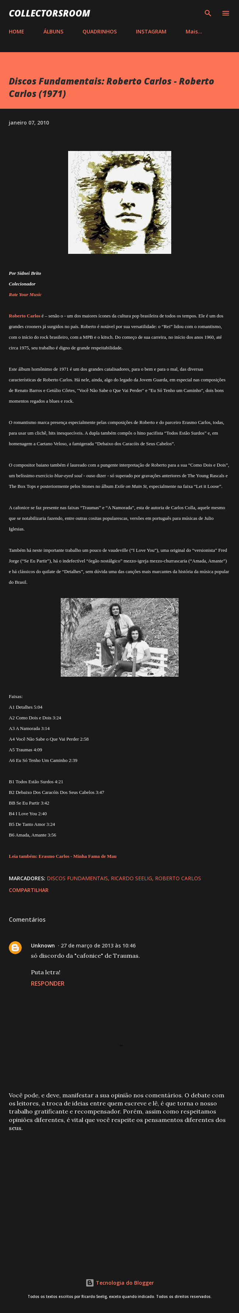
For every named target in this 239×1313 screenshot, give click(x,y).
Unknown (43, 945)
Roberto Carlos (178, 878)
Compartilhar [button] (29, 889)
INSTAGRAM (151, 31)
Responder (47, 983)
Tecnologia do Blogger (119, 1282)
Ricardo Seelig (131, 878)
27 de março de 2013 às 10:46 (98, 945)
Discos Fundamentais (77, 878)
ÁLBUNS (53, 31)
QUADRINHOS (99, 31)
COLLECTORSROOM (49, 13)
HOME (16, 31)
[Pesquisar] (208, 13)
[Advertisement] (119, 1195)
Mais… (194, 31)
